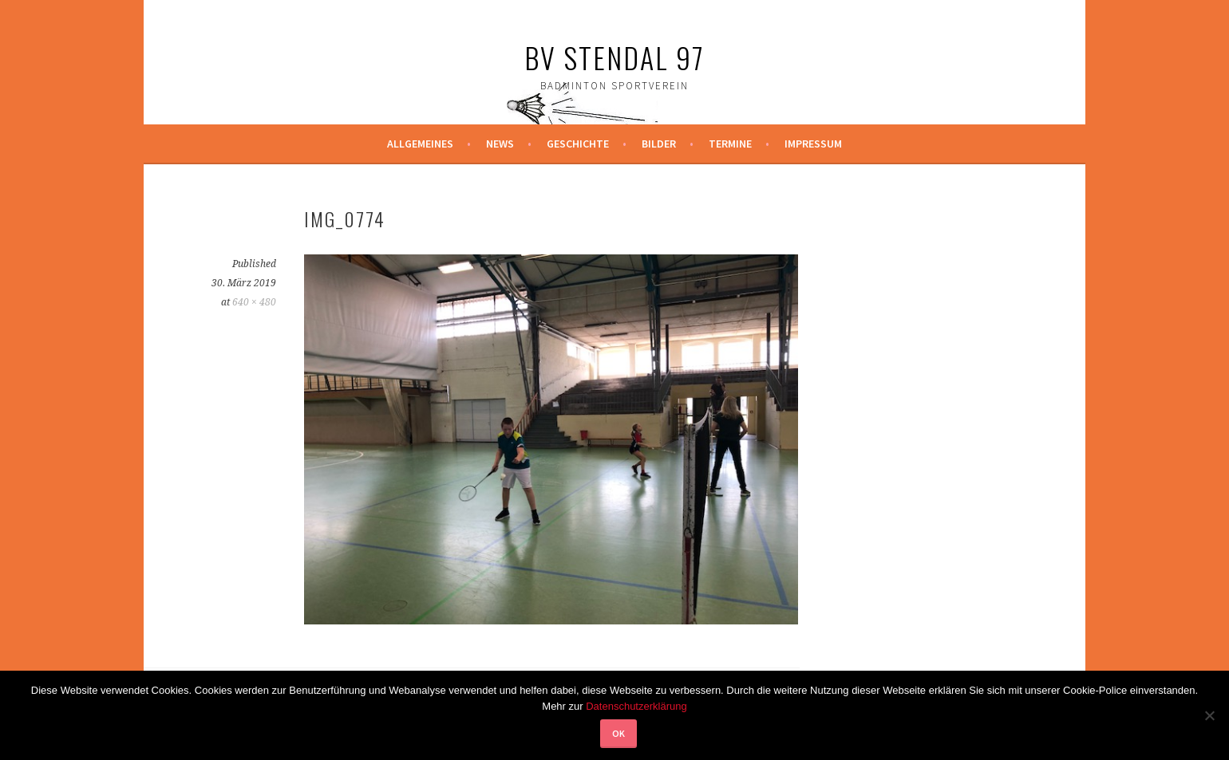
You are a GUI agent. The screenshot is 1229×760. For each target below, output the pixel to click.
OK (618, 733)
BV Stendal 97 (614, 57)
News (500, 143)
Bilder (659, 143)
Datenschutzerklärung (636, 706)
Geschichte (578, 143)
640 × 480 (254, 302)
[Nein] (1209, 715)
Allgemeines (420, 143)
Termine (730, 143)
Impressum (813, 143)
